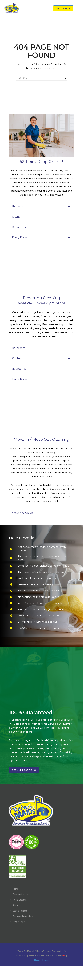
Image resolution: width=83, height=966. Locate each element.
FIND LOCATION (63, 8)
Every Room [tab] (41, 237)
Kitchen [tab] (41, 217)
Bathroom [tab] (41, 206)
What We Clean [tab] (41, 513)
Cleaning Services (21, 894)
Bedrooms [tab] (41, 227)
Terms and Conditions (23, 916)
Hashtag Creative (41, 960)
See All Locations (24, 770)
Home (15, 889)
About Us (17, 905)
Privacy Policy (19, 922)
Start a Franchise (21, 911)
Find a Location (20, 900)
